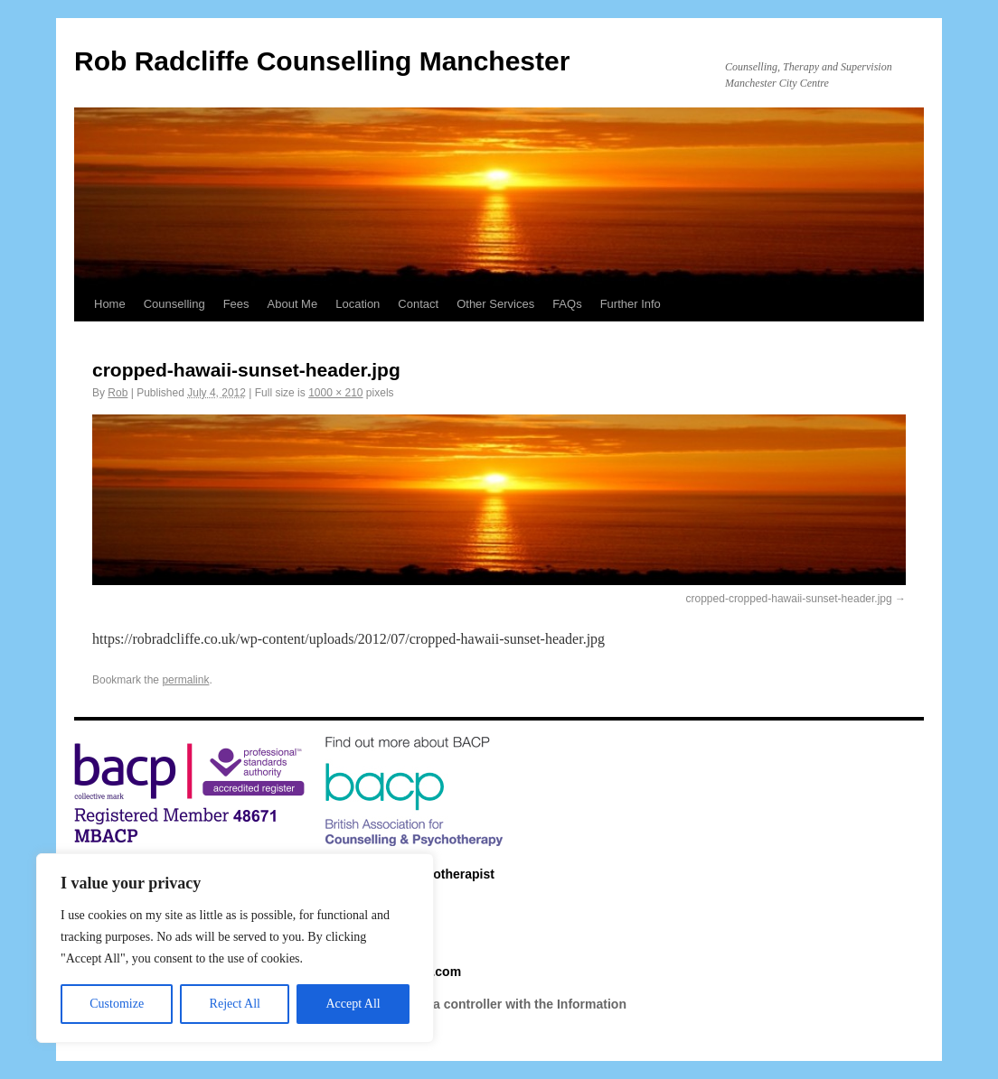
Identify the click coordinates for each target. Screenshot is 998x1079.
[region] (235, 948)
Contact (418, 304)
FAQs (567, 304)
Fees (236, 304)
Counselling (174, 304)
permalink (185, 680)
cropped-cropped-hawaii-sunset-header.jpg (789, 598)
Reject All (235, 1003)
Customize (116, 1003)
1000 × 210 (335, 392)
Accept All (352, 1003)
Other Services (495, 304)
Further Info (630, 304)
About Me (293, 304)
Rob (117, 392)
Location (357, 304)
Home (110, 304)
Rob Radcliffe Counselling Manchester (322, 61)
